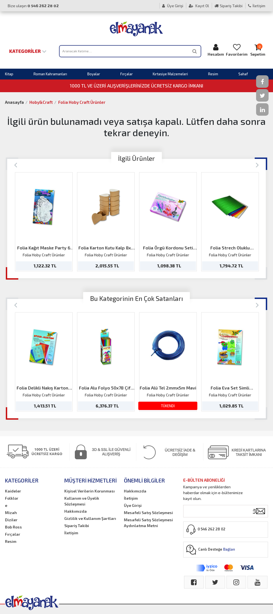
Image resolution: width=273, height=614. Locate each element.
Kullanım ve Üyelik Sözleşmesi (81, 501)
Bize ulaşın (33, 5)
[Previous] (15, 164)
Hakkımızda (75, 511)
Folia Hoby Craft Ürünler (81, 102)
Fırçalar (126, 74)
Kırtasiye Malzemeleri (170, 74)
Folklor (11, 498)
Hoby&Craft (41, 102)
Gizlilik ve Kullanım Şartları (90, 518)
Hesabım (216, 49)
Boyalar (93, 74)
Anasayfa (14, 102)
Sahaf (243, 74)
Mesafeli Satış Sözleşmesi (148, 512)
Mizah (11, 512)
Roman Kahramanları (50, 74)
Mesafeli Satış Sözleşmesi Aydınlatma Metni (148, 522)
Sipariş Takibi (229, 5)
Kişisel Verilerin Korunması (89, 491)
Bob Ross (13, 527)
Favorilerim (237, 49)
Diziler (11, 519)
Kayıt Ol (199, 5)
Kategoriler (28, 51)
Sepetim (258, 49)
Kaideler (13, 491)
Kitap (9, 74)
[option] (44, 221)
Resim (213, 74)
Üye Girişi (172, 5)
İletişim (256, 5)
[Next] (257, 164)
